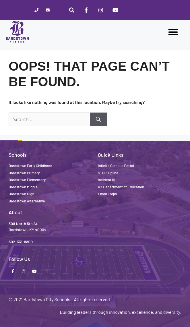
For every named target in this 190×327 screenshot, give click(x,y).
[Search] (98, 119)
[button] (173, 32)
